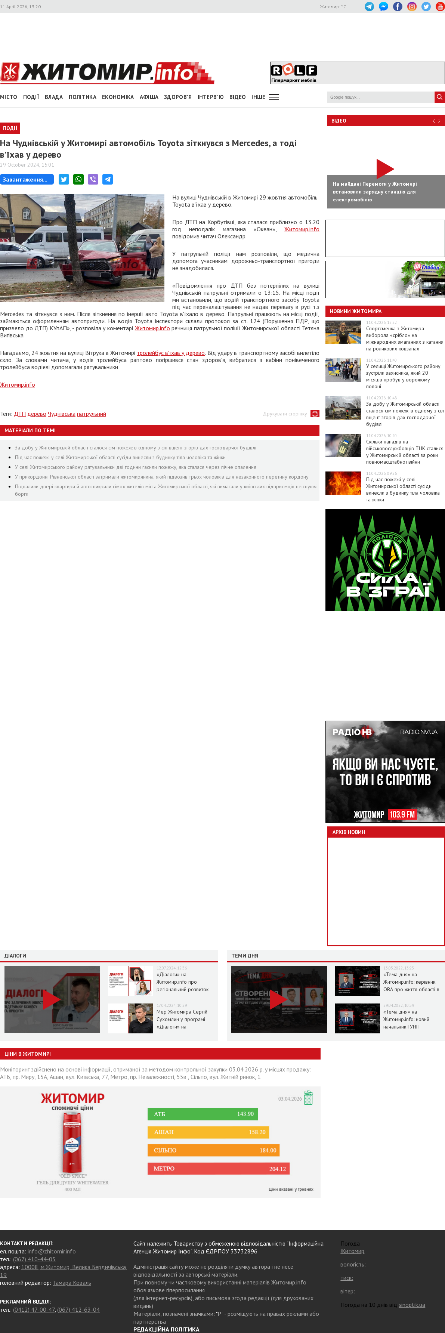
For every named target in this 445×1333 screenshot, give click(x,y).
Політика (82, 96)
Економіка (118, 96)
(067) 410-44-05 (34, 1259)
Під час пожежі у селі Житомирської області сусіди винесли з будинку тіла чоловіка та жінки (120, 457)
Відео (338, 120)
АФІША (149, 96)
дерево (36, 413)
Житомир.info (301, 229)
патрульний (91, 413)
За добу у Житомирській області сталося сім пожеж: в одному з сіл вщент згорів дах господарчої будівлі (135, 447)
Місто (9, 96)
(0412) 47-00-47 (34, 1309)
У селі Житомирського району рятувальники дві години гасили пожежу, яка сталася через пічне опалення (135, 467)
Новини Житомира (355, 311)
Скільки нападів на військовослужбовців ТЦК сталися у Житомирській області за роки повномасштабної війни (405, 451)
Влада (54, 96)
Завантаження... (25, 179)
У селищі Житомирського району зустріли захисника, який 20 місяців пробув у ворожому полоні (403, 376)
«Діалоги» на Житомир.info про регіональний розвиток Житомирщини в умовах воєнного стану (184, 989)
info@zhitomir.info (52, 1251)
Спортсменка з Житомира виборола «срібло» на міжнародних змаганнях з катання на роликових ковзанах (405, 338)
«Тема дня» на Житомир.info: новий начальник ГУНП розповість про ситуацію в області (413, 1026)
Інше (258, 96)
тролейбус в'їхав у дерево (171, 352)
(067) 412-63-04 (78, 1309)
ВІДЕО (237, 96)
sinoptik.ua (412, 1304)
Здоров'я (178, 96)
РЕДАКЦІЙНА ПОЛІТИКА (166, 1329)
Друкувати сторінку (285, 413)
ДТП (20, 413)
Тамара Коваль (72, 1282)
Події (31, 96)
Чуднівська (61, 413)
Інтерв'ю (211, 96)
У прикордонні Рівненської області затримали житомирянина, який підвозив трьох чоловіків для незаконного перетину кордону (162, 476)
